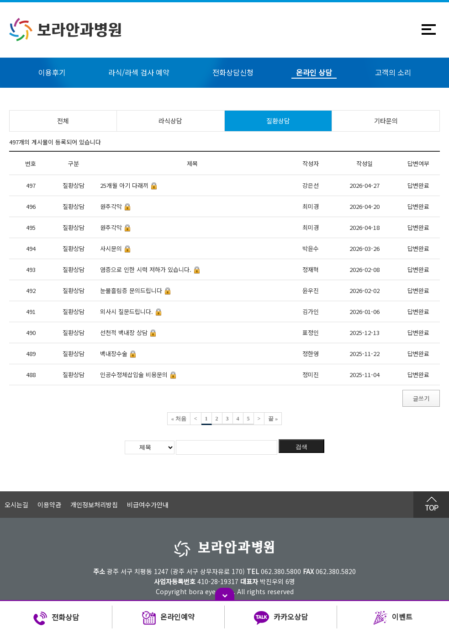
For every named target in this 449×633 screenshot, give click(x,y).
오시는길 (16, 504)
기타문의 (386, 120)
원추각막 (111, 206)
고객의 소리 (393, 72)
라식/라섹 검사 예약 (138, 72)
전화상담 (56, 618)
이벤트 (393, 618)
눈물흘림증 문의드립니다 (131, 290)
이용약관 (49, 504)
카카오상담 (281, 618)
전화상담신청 (233, 72)
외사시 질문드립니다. (126, 311)
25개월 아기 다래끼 (124, 185)
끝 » (273, 418)
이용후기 (52, 72)
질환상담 (278, 120)
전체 (63, 120)
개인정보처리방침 (94, 504)
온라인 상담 (314, 72)
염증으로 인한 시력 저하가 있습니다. (145, 269)
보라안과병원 (65, 29)
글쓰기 (421, 398)
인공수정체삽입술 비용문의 (134, 374)
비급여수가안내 (148, 504)
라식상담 (170, 120)
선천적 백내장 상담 (124, 332)
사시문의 (111, 248)
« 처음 (178, 418)
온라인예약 (168, 618)
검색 (301, 446)
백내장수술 (113, 353)
